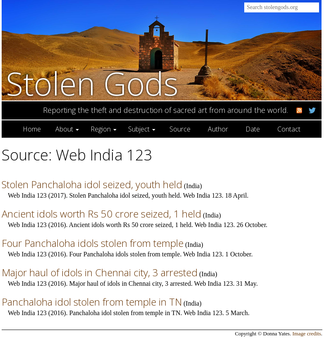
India (193, 185)
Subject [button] (141, 129)
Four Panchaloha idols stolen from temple (92, 243)
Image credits (307, 334)
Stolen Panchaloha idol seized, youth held (92, 184)
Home (32, 129)
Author (218, 129)
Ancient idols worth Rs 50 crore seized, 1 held (101, 213)
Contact (288, 129)
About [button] (67, 129)
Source (180, 129)
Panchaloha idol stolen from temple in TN (92, 302)
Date (252, 129)
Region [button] (104, 129)
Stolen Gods (92, 83)
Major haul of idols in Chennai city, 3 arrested (100, 272)
